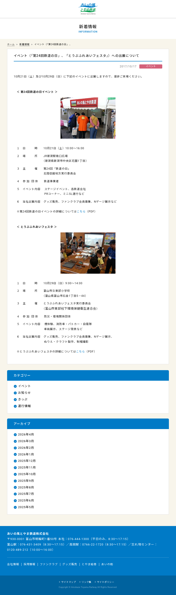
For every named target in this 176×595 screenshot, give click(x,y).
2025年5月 (26, 507)
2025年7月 (26, 494)
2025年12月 (27, 461)
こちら (81, 211)
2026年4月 (26, 434)
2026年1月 (26, 454)
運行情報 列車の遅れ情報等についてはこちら (9, 9)
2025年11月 (27, 467)
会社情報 (13, 564)
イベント (24, 386)
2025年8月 (26, 487)
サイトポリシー (105, 582)
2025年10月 (27, 474)
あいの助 (107, 564)
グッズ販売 (69, 564)
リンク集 (86, 582)
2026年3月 (26, 441)
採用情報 (30, 564)
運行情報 (24, 406)
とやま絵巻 (89, 564)
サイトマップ (68, 582)
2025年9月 (26, 480)
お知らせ (24, 392)
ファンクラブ (49, 564)
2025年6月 (26, 500)
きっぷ (23, 399)
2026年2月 (26, 447)
